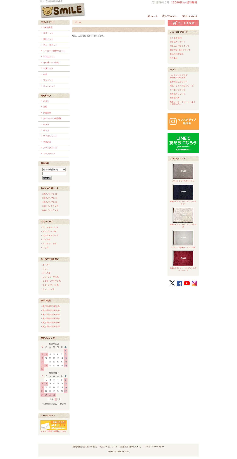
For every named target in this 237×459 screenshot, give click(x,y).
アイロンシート (50, 136)
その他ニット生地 (51, 62)
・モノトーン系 (47, 289)
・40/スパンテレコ (48, 202)
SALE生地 (47, 27)
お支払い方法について (179, 46)
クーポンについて (177, 90)
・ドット (44, 269)
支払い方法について (109, 447)
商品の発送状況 (177, 54)
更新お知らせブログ (178, 82)
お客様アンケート (177, 42)
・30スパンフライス (49, 206)
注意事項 (174, 58)
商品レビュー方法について (181, 86)
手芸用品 (47, 142)
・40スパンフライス (49, 210)
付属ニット (48, 68)
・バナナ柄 (45, 239)
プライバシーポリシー (154, 447)
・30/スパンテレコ (48, 198)
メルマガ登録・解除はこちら (53, 430)
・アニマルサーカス (49, 227)
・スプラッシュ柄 (48, 243)
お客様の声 (175, 98)
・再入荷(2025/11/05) (50, 314)
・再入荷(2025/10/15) (50, 326)
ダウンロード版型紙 (52, 118)
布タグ (46, 124)
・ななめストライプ (49, 235)
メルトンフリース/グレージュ (183, 172)
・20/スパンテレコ (48, 194)
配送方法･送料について (180, 50)
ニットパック (49, 86)
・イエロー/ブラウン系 (50, 281)
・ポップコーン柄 (48, 231)
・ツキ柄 (44, 247)
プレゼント (48, 80)
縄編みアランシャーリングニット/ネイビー (183, 194)
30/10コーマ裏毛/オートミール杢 (183, 239)
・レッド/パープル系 (49, 277)
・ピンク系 (45, 273)
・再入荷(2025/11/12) (50, 310)
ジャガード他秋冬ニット (54, 51)
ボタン (46, 101)
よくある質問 (176, 38)
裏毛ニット (48, 39)
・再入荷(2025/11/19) (50, 306)
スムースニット (50, 45)
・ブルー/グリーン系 (49, 285)
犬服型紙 (47, 113)
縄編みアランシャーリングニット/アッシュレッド (183, 260)
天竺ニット (48, 33)
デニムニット (49, 57)
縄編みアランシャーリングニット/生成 (183, 217)
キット (46, 130)
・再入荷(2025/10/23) (50, 322)
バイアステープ (50, 148)
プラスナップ (49, 154)
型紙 (45, 107)
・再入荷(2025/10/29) (50, 318)
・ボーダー (45, 265)
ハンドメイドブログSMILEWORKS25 (178, 76)
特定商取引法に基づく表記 (85, 447)
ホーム (78, 22)
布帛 (45, 74)
